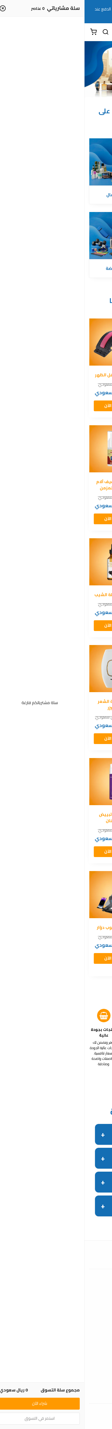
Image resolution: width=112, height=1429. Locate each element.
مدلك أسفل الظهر (28, 375)
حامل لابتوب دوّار (28, 927)
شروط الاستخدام (56, 1377)
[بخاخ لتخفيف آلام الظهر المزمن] (28, 448)
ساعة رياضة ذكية (83, 375)
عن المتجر (56, 1331)
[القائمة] (103, 32)
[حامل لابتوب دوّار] (28, 894)
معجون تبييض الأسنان (28, 817)
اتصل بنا (56, 1293)
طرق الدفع (56, 1340)
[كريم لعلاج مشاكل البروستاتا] (83, 448)
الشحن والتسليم (56, 1348)
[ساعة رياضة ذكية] (83, 342)
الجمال (28, 195)
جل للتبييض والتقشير (83, 817)
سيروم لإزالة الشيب (28, 595)
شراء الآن (83, 405)
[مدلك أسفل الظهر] (28, 342)
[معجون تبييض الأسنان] (28, 781)
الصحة (84, 195)
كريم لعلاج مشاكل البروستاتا (83, 485)
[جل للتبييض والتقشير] (83, 781)
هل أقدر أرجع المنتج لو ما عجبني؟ (63, 1181)
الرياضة (28, 268)
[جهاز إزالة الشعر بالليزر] (28, 668)
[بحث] (20, 32)
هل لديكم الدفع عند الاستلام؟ (67, 1134)
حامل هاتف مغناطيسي (83, 930)
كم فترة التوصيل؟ (79, 1157)
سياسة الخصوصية (56, 1395)
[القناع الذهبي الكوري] (83, 668)
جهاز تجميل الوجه (84, 595)
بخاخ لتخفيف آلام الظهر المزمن (28, 485)
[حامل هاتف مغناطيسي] (83, 894)
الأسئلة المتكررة (56, 1302)
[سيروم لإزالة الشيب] (28, 561)
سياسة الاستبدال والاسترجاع (56, 1386)
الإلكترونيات (84, 268)
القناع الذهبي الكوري (83, 704)
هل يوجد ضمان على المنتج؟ (69, 1205)
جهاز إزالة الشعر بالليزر (28, 704)
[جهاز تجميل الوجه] (83, 561)
